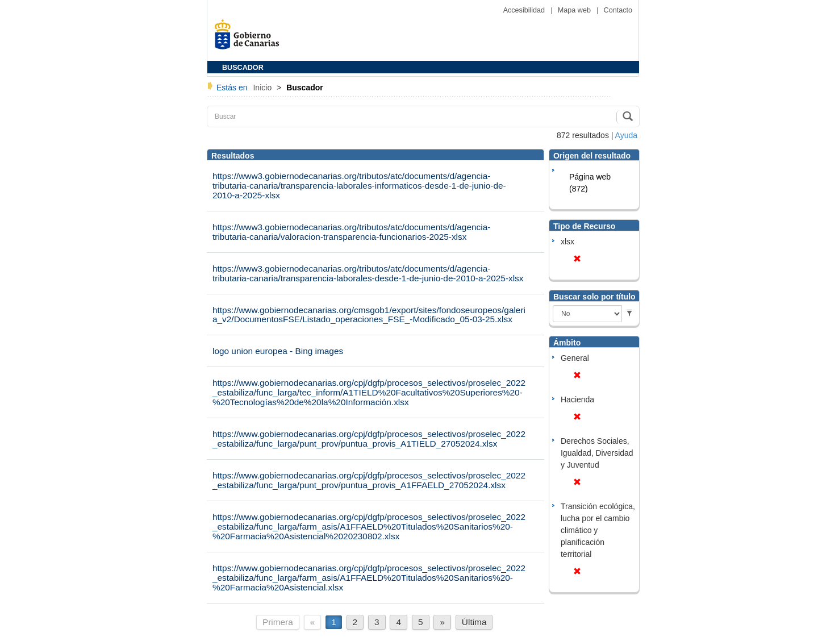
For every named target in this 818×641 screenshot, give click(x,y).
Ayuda (626, 135)
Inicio (263, 87)
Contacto (618, 10)
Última (474, 622)
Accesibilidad (525, 10)
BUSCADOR (243, 68)
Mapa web (575, 10)
